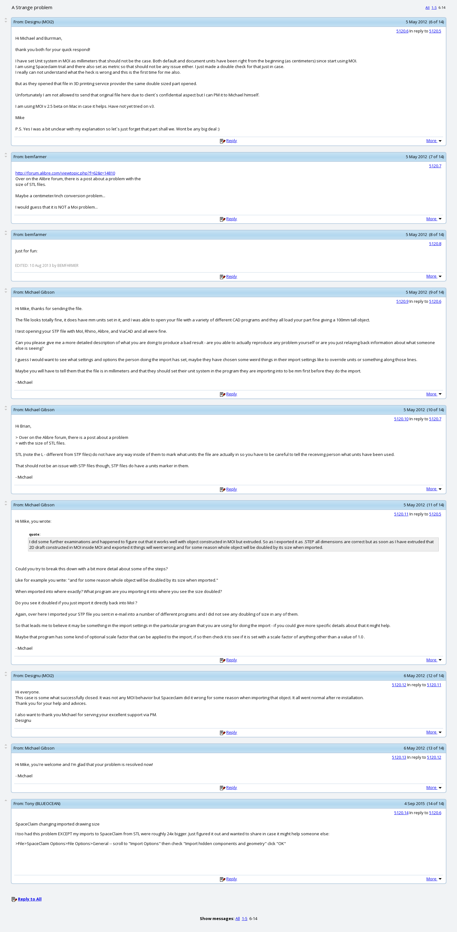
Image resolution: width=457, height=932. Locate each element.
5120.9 (402, 301)
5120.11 (401, 514)
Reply (231, 140)
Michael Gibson (40, 292)
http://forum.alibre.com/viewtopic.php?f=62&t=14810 (65, 173)
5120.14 (401, 812)
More (434, 140)
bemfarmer (36, 156)
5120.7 (435, 166)
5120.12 (399, 684)
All (427, 7)
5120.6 (402, 31)
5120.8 (435, 243)
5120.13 (399, 757)
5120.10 (401, 419)
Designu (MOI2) (39, 22)
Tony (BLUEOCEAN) (42, 803)
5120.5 (435, 31)
